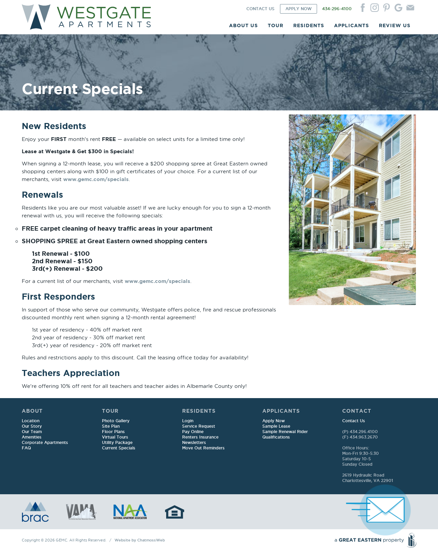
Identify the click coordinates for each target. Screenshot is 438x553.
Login (187, 421)
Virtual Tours (115, 437)
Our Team (32, 432)
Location (30, 421)
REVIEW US (394, 25)
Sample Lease (276, 426)
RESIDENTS (308, 25)
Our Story (32, 426)
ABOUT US (243, 25)
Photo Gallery (115, 421)
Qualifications (276, 437)
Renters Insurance (200, 437)
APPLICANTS (351, 25)
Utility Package (117, 443)
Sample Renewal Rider (285, 432)
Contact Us (353, 421)
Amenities (31, 437)
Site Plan (111, 426)
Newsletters (194, 443)
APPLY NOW (298, 9)
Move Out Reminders (203, 448)
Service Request (198, 426)
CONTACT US (260, 9)
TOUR (275, 25)
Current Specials (118, 448)
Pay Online (193, 432)
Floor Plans (113, 432)
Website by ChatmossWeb (140, 540)
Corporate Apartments (45, 443)
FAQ (26, 448)
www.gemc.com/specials (96, 179)
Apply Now (273, 421)
